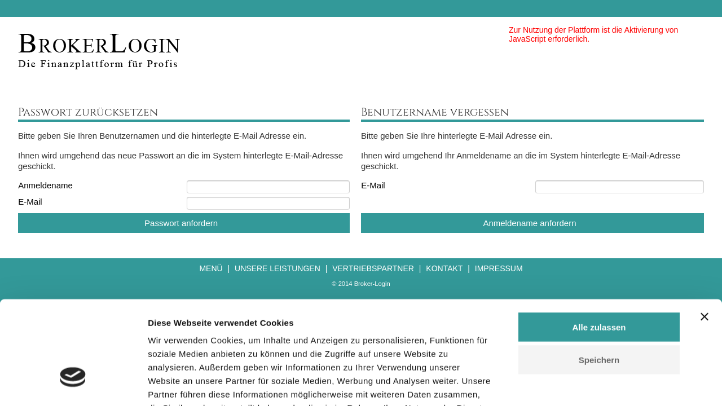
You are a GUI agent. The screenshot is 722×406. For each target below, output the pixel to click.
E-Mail (30, 201)
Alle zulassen (599, 244)
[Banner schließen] (704, 233)
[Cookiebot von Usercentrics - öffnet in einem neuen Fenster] (73, 384)
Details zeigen (599, 384)
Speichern (599, 277)
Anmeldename (45, 185)
